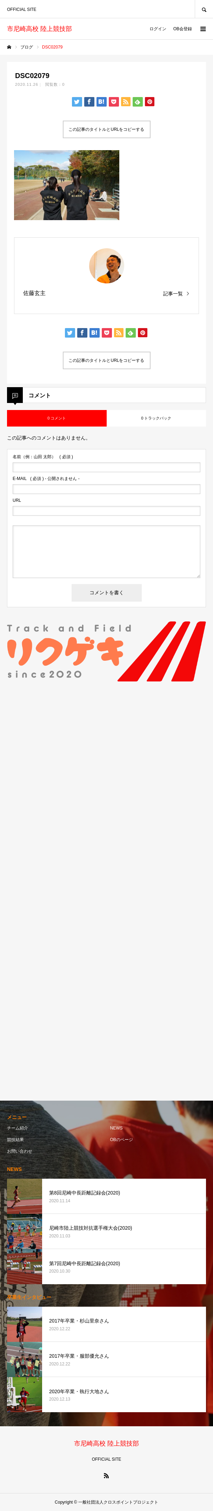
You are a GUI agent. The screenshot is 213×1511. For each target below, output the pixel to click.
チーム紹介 (17, 1128)
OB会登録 (182, 28)
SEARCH (204, 9)
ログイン (157, 28)
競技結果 (15, 1139)
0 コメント (56, 418)
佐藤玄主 (34, 293)
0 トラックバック (156, 418)
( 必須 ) (43, 457)
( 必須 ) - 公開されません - (46, 478)
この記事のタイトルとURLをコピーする (106, 129)
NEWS (116, 1128)
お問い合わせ (19, 1151)
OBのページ (121, 1139)
